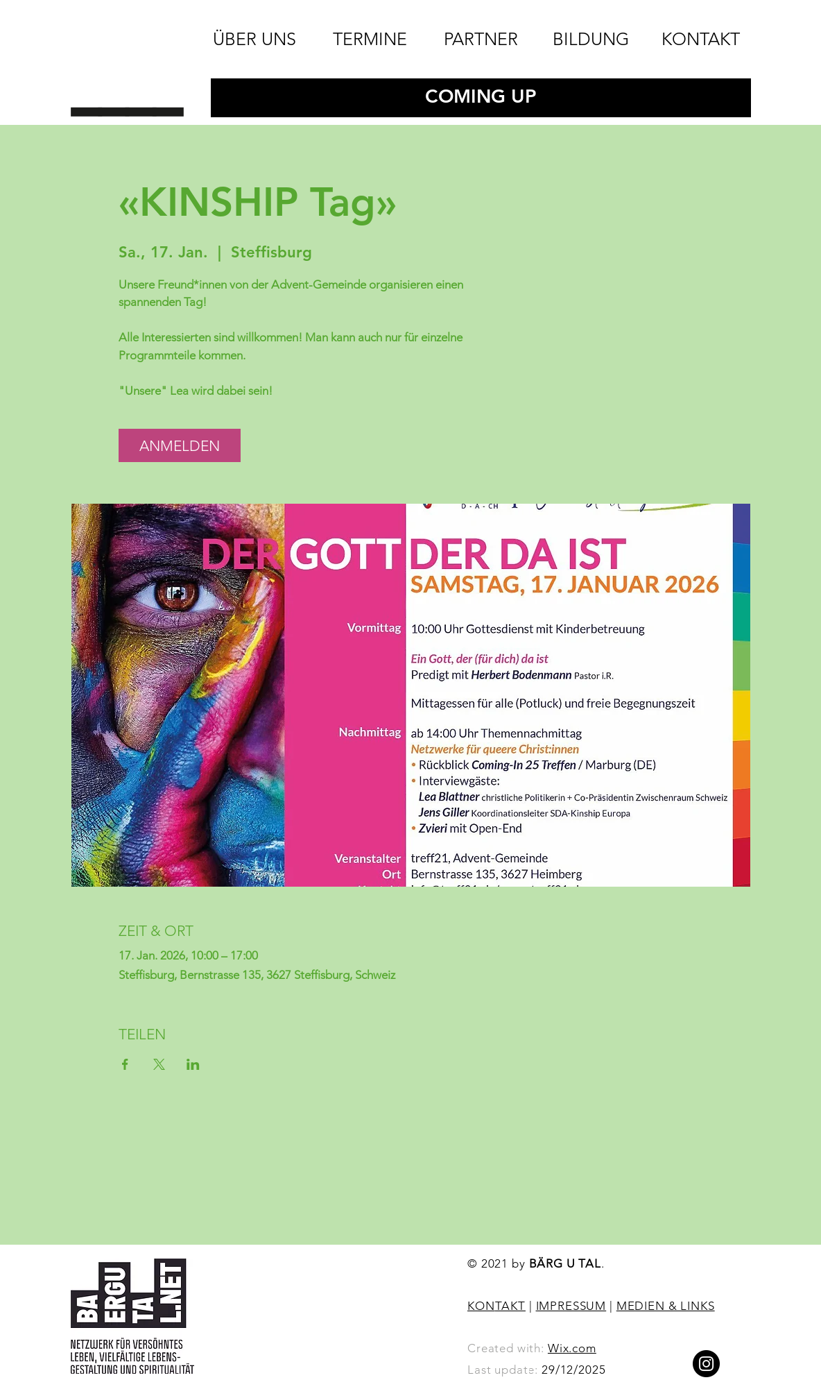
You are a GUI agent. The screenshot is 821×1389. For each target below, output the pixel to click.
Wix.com (572, 1348)
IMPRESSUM (571, 1306)
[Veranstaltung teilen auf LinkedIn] (193, 1064)
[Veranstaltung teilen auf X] (159, 1064)
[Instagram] (706, 1363)
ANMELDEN (179, 445)
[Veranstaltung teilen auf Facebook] (125, 1064)
